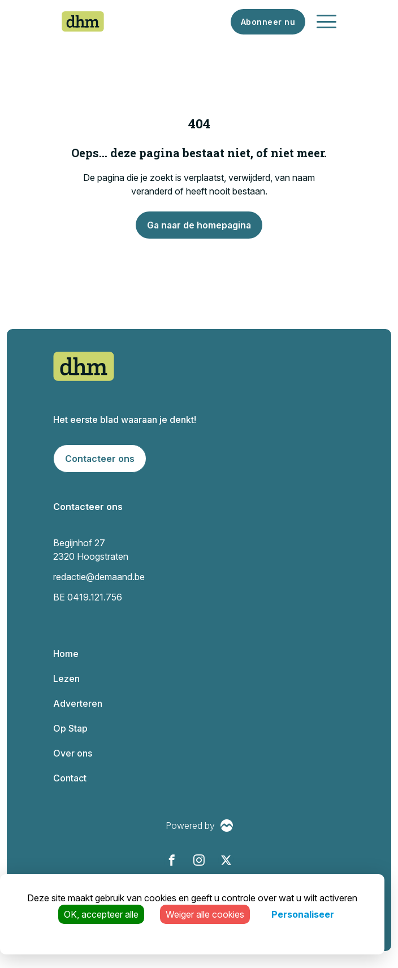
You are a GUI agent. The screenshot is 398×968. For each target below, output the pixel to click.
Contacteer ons (100, 458)
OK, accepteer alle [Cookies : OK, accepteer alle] (101, 914)
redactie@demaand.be (99, 576)
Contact (69, 778)
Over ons (72, 753)
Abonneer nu (268, 22)
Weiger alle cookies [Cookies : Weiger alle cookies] (205, 914)
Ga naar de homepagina (199, 225)
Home (66, 653)
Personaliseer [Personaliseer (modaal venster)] (302, 914)
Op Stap (70, 728)
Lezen (66, 678)
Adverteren (77, 703)
